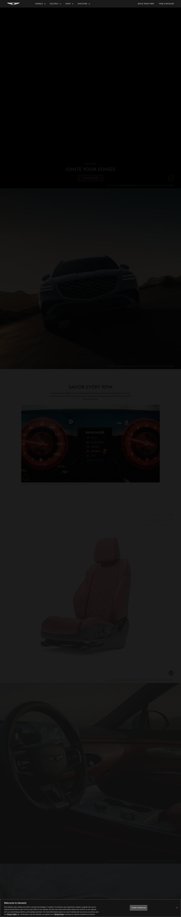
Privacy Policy (12, 914)
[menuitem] (40, 4)
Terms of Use (59, 914)
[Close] (177, 907)
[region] (90, 908)
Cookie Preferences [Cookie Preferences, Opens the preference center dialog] (138, 908)
